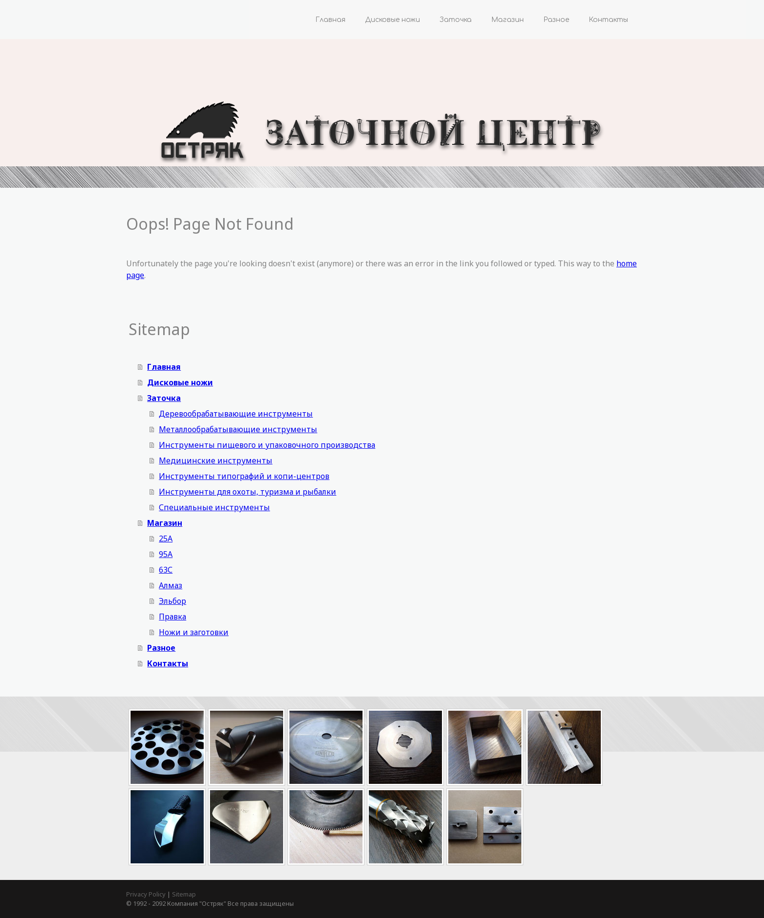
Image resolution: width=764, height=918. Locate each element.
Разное (556, 19)
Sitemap (184, 894)
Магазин (507, 19)
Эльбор (172, 601)
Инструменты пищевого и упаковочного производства (267, 444)
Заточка (455, 19)
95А (165, 554)
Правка (172, 616)
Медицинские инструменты (215, 460)
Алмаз (170, 585)
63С (165, 569)
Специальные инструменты (214, 507)
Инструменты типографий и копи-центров (244, 476)
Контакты (608, 19)
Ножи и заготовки (194, 632)
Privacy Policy (146, 894)
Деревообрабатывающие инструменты (236, 413)
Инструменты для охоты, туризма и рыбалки (247, 491)
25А (165, 538)
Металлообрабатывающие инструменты (238, 429)
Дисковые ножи (392, 19)
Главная (330, 19)
